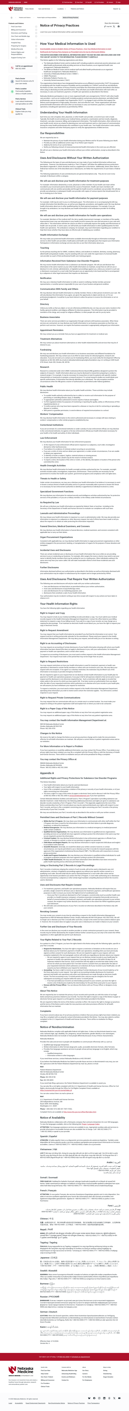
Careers (85, 1374)
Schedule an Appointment (80, 1357)
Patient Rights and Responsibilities (46, 17)
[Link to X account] (114, 26)
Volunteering (107, 1374)
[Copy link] (108, 26)
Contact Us (65, 1380)
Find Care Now (45, 1370)
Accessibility (19, 1403)
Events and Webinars (68, 1377)
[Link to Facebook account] (118, 26)
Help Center (44, 1374)
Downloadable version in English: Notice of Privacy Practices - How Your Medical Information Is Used (75, 49)
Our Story (85, 1370)
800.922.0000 (64, 1357)
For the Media (86, 1377)
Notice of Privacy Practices (76, 1403)
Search (116, 9)
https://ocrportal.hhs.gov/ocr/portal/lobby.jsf (56, 1090)
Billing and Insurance (47, 1380)
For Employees (87, 1380)
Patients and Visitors (25, 17)
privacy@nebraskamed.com (79, 796)
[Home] (11, 17)
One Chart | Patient (47, 1377)
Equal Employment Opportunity (35, 1403)
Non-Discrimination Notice (56, 1403)
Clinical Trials (45, 1386)
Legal (10, 1403)
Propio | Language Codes (91, 1124)
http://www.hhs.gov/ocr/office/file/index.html (80, 1112)
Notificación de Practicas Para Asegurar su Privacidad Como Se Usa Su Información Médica (72, 52)
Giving (105, 1370)
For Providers (45, 1383)
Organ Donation (108, 1377)
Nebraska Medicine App (69, 1370)
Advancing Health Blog (69, 1374)
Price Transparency (94, 1403)
